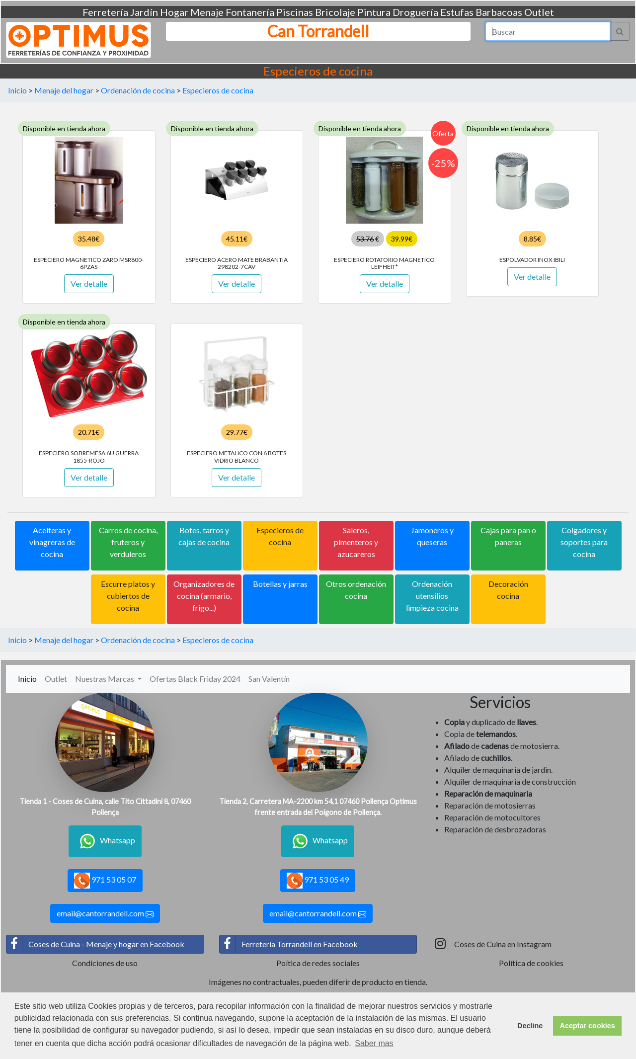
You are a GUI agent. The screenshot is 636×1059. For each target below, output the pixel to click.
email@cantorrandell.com (105, 913)
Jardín (144, 12)
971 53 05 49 (318, 881)
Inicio (17, 90)
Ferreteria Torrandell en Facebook (289, 944)
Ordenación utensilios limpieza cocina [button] (432, 595)
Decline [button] (530, 1026)
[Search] (548, 31)
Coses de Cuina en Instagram (492, 944)
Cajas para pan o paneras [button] (508, 536)
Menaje (207, 12)
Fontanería (250, 12)
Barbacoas (499, 12)
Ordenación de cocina (138, 90)
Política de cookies (531, 963)
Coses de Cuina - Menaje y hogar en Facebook (95, 944)
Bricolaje (335, 12)
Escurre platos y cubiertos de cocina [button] (128, 595)
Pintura (374, 12)
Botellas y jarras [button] (280, 583)
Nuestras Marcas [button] (105, 678)
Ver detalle (89, 283)
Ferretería (105, 12)
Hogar (174, 12)
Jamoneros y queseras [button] (432, 536)
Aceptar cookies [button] (587, 1026)
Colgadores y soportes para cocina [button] (584, 542)
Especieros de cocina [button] (280, 536)
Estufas (457, 12)
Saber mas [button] (374, 1043)
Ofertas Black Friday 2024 (195, 678)
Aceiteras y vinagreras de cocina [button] (52, 542)
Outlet (539, 12)
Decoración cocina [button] (508, 589)
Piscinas (294, 12)
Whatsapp (105, 841)
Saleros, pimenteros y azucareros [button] (356, 542)
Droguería (415, 12)
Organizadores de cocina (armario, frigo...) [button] (204, 595)
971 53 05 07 (105, 881)
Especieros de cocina (217, 90)
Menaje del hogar (63, 90)
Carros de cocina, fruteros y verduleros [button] (128, 542)
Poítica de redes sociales (318, 963)
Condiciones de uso (105, 963)
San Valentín (269, 678)
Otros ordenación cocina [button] (356, 589)
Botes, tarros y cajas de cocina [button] (204, 536)
